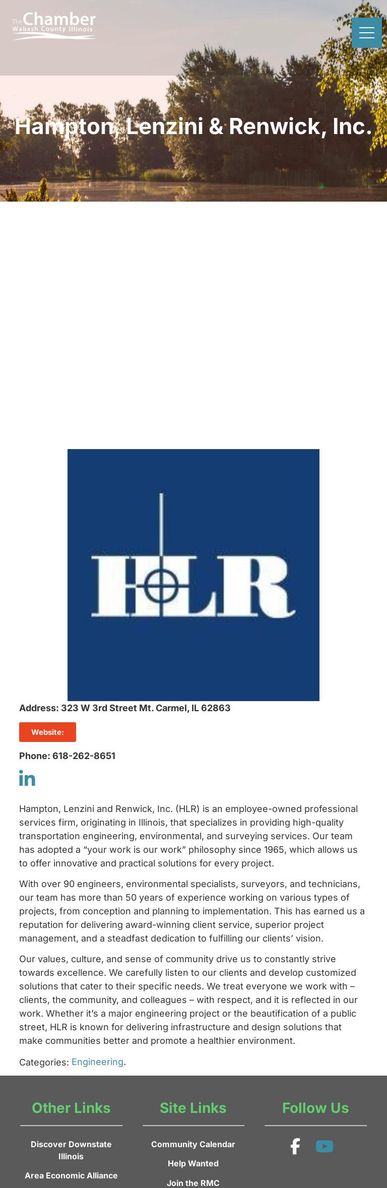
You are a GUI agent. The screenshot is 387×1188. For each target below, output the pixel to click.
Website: (47, 732)
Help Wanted (193, 1163)
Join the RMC (193, 1183)
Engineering (97, 1061)
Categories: (44, 1062)
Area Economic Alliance (71, 1175)
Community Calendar (193, 1144)
